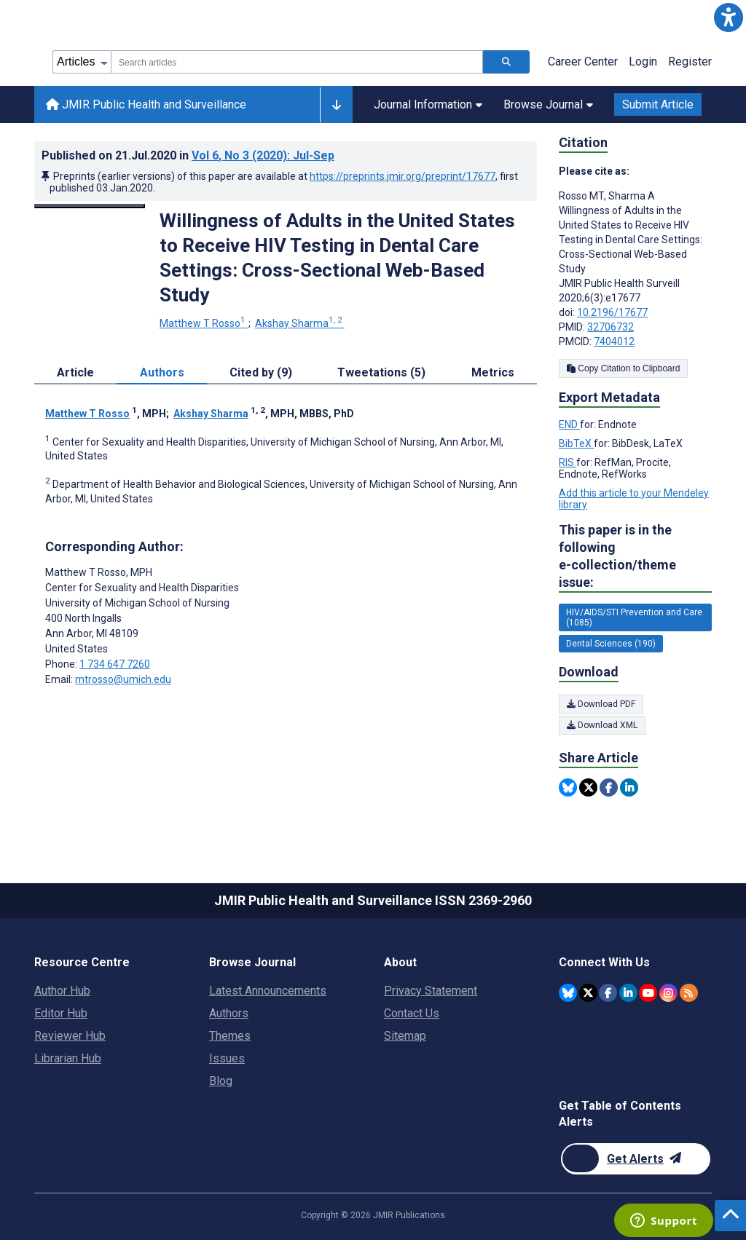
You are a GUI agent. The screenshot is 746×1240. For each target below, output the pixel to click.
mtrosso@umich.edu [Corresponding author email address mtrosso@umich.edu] (123, 679)
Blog (220, 1081)
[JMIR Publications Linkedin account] (628, 993)
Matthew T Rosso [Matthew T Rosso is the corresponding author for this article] (98, 572)
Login (643, 61)
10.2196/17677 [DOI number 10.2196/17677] (612, 312)
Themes (230, 1036)
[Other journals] (336, 104)
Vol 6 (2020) (263, 155)
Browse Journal (548, 104)
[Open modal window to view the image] (89, 206)
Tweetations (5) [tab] (381, 372)
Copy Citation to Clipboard (623, 368)
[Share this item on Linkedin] (629, 787)
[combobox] (297, 62)
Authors (228, 1013)
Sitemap (405, 1036)
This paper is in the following (635, 556)
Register (690, 61)
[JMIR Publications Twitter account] (588, 993)
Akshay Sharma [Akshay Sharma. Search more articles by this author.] (300, 323)
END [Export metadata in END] (569, 424)
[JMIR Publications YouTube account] (648, 993)
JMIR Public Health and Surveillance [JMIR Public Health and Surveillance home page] (146, 104)
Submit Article (658, 104)
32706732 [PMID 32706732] (610, 327)
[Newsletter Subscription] (635, 1158)
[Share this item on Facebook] (609, 787)
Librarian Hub (67, 1058)
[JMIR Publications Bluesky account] (568, 993)
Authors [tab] (162, 372)
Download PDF (601, 704)
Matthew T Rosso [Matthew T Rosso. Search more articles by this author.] (204, 323)
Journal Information (428, 104)
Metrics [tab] (492, 372)
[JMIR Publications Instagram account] (668, 993)
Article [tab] (75, 372)
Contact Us (411, 1013)
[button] (728, 17)
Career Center (583, 61)
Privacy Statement (430, 991)
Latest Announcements (267, 991)
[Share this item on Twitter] (588, 787)
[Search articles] (506, 62)
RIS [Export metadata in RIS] (567, 462)
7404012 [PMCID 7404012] (614, 341)
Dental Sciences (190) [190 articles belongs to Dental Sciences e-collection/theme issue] (611, 644)
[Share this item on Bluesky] (568, 787)
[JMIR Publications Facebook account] (608, 993)
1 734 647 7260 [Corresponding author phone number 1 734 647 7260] (114, 664)
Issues (227, 1058)
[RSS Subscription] (689, 993)
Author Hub (62, 991)
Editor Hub (60, 1013)
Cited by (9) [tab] (260, 372)
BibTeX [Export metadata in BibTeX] (576, 443)
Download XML (602, 725)
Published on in (188, 155)
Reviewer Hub (70, 1036)
